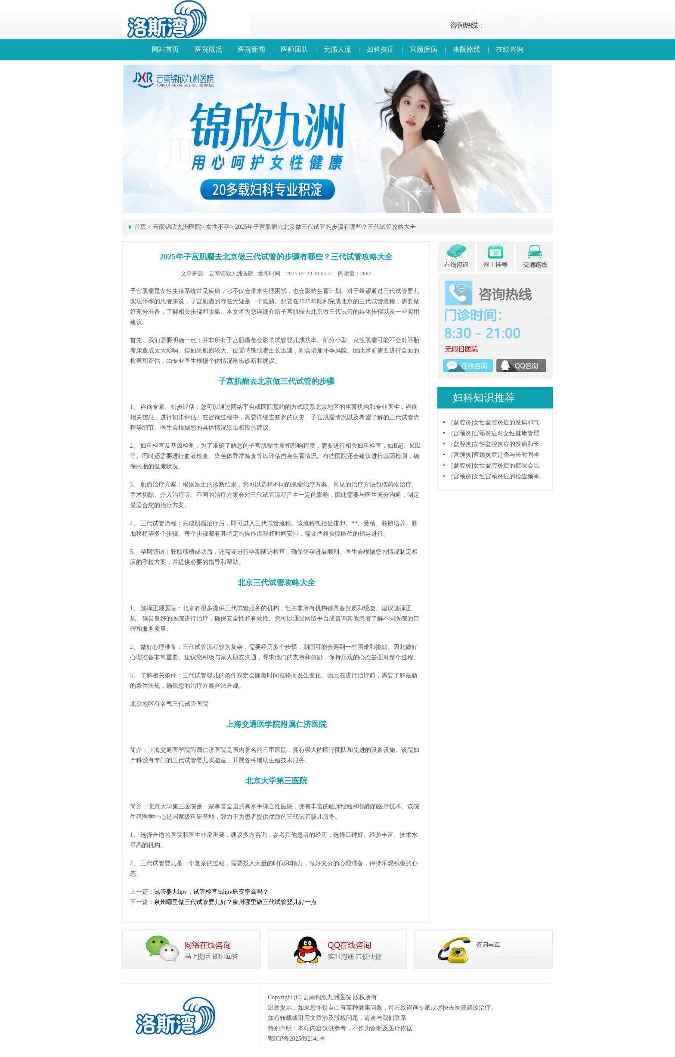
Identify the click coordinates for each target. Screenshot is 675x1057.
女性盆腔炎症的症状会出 (506, 465)
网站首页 (165, 49)
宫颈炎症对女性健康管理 (506, 433)
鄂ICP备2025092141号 (296, 1038)
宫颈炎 (462, 433)
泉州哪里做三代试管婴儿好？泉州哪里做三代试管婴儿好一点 (235, 902)
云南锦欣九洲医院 (177, 227)
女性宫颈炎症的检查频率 (506, 476)
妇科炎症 (380, 49)
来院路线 (466, 49)
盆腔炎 (462, 422)
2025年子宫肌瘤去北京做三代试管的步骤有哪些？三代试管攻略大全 (325, 227)
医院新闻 (251, 49)
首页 (140, 227)
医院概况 (208, 49)
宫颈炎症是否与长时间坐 (506, 455)
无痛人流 (337, 49)
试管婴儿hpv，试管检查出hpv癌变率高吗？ (211, 892)
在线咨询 (509, 49)
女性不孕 (218, 227)
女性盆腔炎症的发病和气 (506, 422)
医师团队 (294, 49)
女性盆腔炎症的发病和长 (506, 444)
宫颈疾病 (423, 49)
